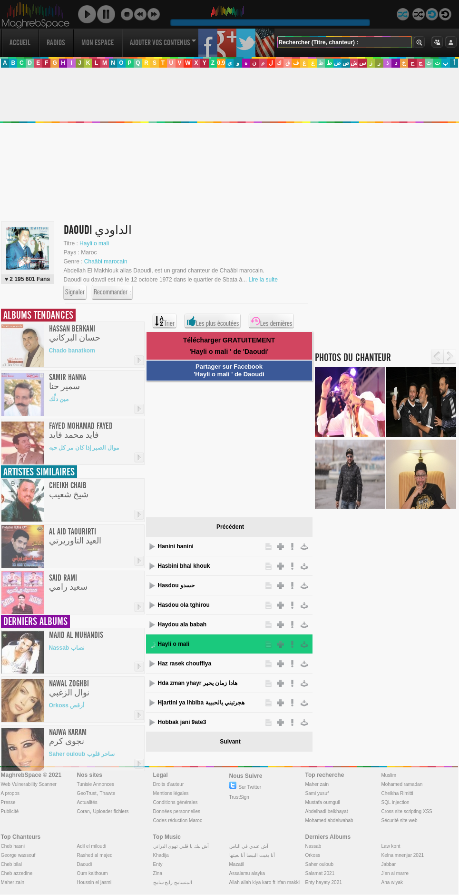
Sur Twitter (245, 787)
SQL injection (395, 802)
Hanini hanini (176, 546)
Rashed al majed (95, 855)
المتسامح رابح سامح (173, 882)
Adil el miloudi (92, 846)
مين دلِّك (58, 399)
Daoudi (84, 864)
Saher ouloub (319, 864)
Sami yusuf (317, 793)
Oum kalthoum (92, 873)
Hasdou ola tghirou (184, 605)
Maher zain (317, 784)
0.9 (221, 63)
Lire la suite (262, 279)
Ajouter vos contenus (163, 42)
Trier (165, 321)
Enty (158, 864)
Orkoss (313, 855)
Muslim (389, 775)
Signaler (75, 292)
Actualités (87, 802)
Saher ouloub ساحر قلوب (82, 754)
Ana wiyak (392, 882)
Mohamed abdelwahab (329, 820)
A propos (10, 793)
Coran (83, 811)
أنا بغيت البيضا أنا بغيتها (252, 855)
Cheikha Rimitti (397, 793)
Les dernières (271, 321)
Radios (56, 42)
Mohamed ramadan (402, 784)
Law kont (390, 846)
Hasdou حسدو (176, 585)
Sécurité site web (399, 820)
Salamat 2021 (320, 873)
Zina (157, 873)
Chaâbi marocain (105, 261)
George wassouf (18, 855)
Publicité (10, 811)
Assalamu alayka (247, 873)
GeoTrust (87, 793)
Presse (8, 802)
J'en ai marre (395, 873)
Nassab (313, 846)
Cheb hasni (13, 846)
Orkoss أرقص (67, 705)
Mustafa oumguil (322, 802)
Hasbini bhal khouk (184, 566)
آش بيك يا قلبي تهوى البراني (181, 846)
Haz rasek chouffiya (185, 663)
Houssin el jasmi (94, 882)
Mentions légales (171, 793)
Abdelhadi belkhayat (326, 811)
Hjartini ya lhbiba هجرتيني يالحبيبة (201, 702)
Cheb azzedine (17, 873)
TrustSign (239, 797)
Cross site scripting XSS (406, 811)
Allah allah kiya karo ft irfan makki (264, 882)
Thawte (107, 793)
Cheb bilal (11, 864)
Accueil (20, 42)
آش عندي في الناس (248, 846)
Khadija (161, 855)
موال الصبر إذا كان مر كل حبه (84, 447)
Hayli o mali (94, 243)
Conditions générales (175, 802)
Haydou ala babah (182, 624)
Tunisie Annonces (96, 784)
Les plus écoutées (212, 321)
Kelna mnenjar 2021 (402, 855)
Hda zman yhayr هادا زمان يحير (197, 683)
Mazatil (236, 864)
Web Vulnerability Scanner (29, 784)
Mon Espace (97, 42)
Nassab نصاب (66, 647)
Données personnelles (177, 811)
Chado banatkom (72, 350)
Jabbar (388, 864)
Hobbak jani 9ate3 (182, 722)
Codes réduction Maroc (177, 820)
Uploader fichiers (110, 811)
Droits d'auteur (168, 784)
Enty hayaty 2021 (323, 882)
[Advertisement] (226, 447)
